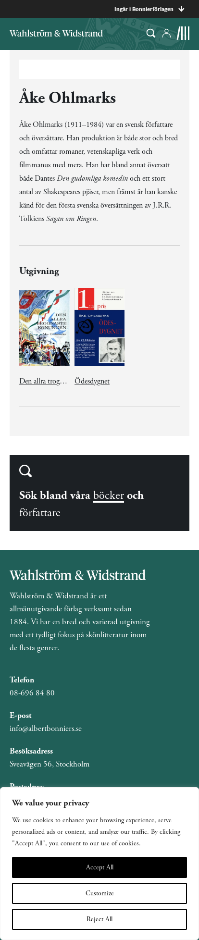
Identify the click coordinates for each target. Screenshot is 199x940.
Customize (100, 893)
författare (40, 513)
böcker (108, 495)
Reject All (99, 919)
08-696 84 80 (32, 693)
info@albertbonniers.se (46, 728)
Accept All (99, 867)
